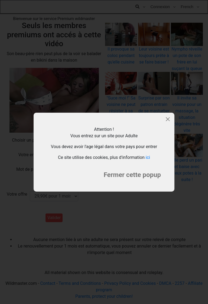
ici (148, 157)
